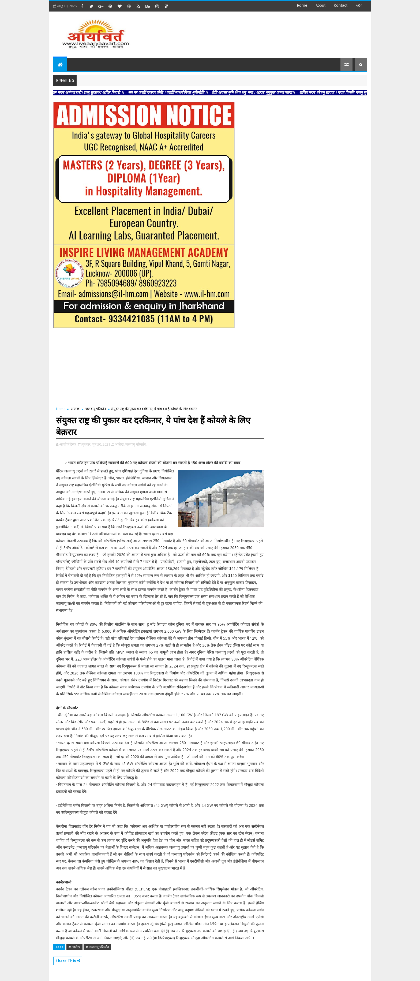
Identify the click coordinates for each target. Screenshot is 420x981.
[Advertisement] (268, 32)
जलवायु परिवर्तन (95, 408)
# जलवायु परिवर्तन (97, 947)
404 (359, 5)
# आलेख (74, 947)
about (320, 5)
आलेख (75, 408)
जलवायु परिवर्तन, (136, 444)
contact (340, 5)
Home (302, 5)
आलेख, (120, 444)
